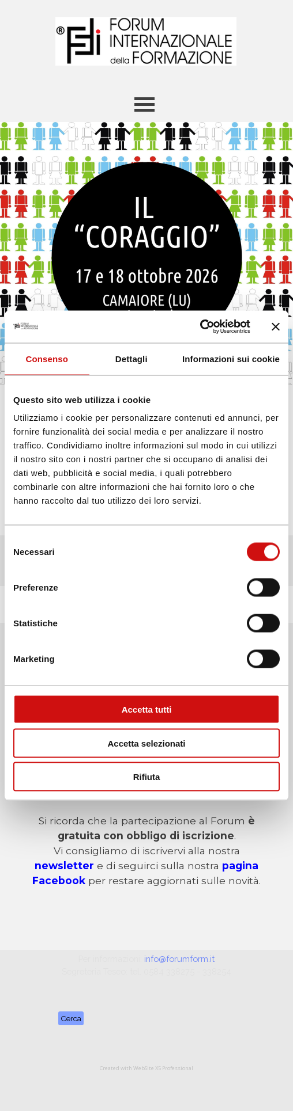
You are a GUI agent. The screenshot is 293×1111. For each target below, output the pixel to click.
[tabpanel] (146, 850)
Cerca (71, 1018)
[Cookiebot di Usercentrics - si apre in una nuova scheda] (199, 326)
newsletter (64, 865)
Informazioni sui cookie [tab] (231, 358)
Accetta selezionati (146, 743)
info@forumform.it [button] (179, 959)
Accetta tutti (147, 709)
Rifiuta (146, 777)
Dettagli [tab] (131, 358)
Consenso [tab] (47, 358)
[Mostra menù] (144, 104)
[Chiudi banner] (276, 326)
